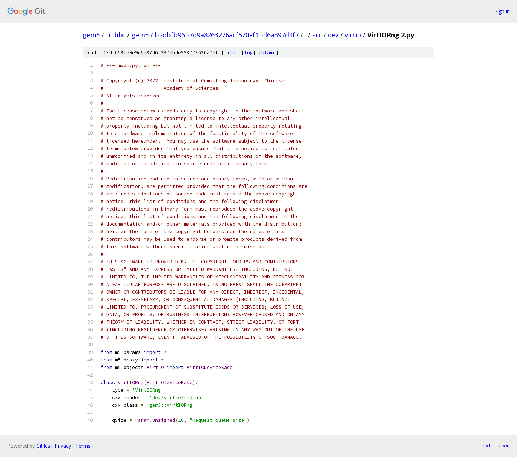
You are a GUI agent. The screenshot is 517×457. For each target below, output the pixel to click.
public (115, 35)
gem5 (91, 35)
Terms (82, 445)
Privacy (63, 445)
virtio (353, 35)
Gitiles (43, 445)
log (248, 53)
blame (268, 53)
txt (487, 445)
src (317, 35)
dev (333, 35)
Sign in (502, 11)
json (504, 445)
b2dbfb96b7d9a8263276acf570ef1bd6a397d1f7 (227, 35)
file (230, 53)
